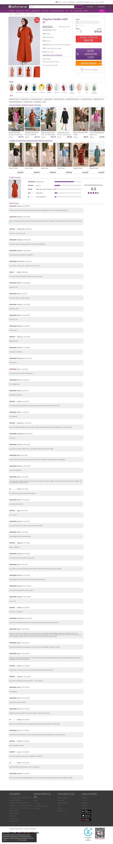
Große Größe (37, 101)
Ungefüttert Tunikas (14, 99)
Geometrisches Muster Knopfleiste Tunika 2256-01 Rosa (16, 135)
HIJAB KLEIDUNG (20, 11)
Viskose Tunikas (28, 101)
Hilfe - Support (37, 803)
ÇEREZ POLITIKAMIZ (14, 813)
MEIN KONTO (90, 7)
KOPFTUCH (27, 11)
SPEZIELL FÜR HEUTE (89, 39)
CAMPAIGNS (12, 816)
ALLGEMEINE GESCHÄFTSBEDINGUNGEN (20, 798)
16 (91, 22)
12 (85, 22)
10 (82, 22)
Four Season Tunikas (86, 99)
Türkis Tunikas (61, 168)
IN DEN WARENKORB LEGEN (90, 54)
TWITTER (84, 800)
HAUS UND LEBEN (78, 11)
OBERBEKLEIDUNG (35, 11)
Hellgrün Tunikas (94, 168)
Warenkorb (101, 7)
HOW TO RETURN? (14, 811)
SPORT (67, 11)
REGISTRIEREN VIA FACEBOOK (82, 2)
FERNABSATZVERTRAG (15, 800)
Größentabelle (80, 25)
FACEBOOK (84, 798)
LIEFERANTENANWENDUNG (40, 806)
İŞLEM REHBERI (13, 818)
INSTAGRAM (85, 803)
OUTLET (102, 11)
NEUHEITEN (12, 11)
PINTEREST (84, 805)
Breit (44, 101)
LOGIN (64, 2)
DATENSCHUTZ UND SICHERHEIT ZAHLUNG (20, 805)
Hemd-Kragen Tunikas (36, 99)
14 (88, 22)
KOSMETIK (85, 11)
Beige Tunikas (44, 168)
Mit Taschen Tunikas (59, 99)
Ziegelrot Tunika (48, 99)
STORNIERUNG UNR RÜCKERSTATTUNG (19, 803)
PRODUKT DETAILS (48, 26)
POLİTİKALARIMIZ (13, 821)
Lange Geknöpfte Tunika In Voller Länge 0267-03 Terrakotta (32, 135)
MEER (71, 11)
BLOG (93, 2)
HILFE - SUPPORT (100, 2)
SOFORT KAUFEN (88, 63)
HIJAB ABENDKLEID (63, 798)
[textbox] (50, 6)
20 (98, 22)
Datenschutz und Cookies (13, 840)
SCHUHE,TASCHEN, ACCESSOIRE (57, 11)
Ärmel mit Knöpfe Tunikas (16, 101)
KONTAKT (35, 801)
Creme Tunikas (29, 168)
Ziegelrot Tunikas (78, 168)
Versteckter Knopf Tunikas (72, 99)
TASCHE (60, 808)
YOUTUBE (84, 808)
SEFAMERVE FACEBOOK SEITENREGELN (19, 808)
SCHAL (59, 805)
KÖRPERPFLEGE (62, 811)
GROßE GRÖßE (45, 11)
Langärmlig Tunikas (98, 99)
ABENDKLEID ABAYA (63, 803)
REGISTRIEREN (71, 2)
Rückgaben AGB (64, 26)
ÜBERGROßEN (61, 800)
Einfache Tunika (25, 99)
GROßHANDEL (37, 808)
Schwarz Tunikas (13, 168)
